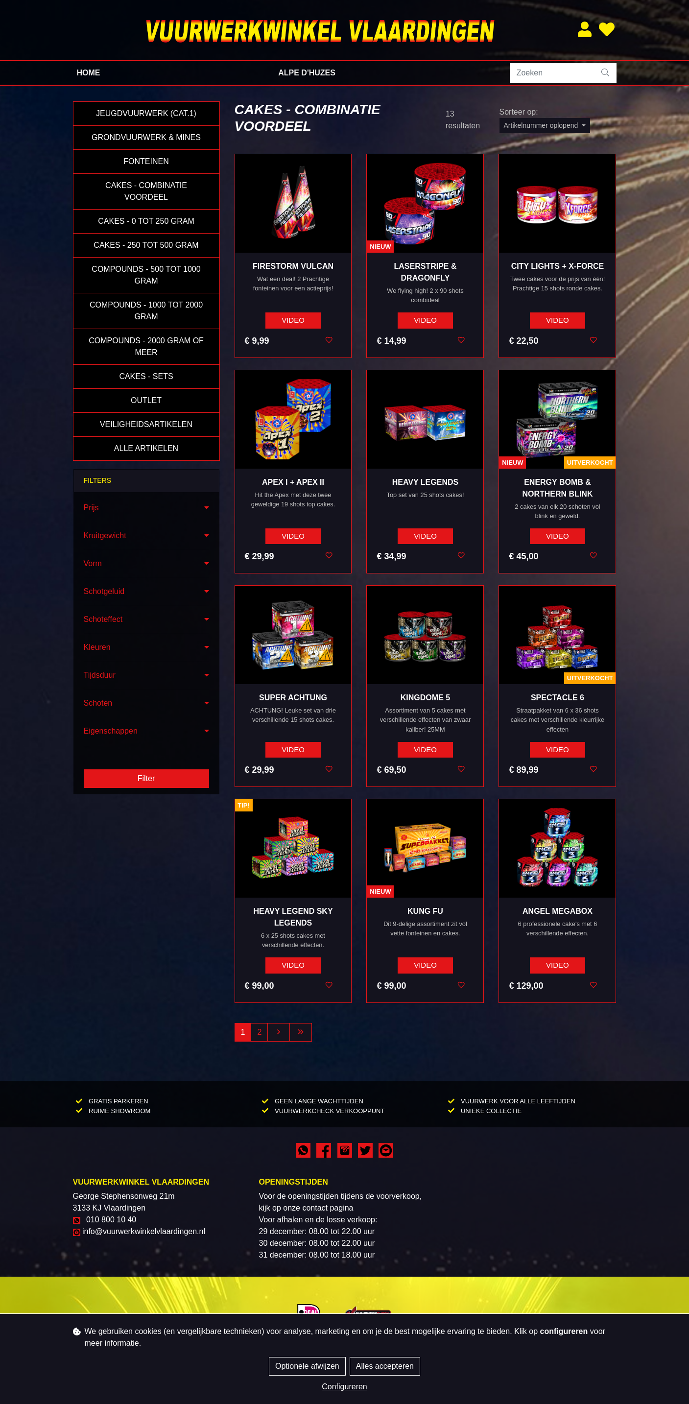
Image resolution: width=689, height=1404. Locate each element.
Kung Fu (425, 911)
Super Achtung (293, 697)
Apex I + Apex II (293, 482)
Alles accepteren (385, 1366)
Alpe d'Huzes (306, 73)
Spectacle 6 (557, 697)
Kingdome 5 (425, 697)
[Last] (300, 1032)
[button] (146, 508)
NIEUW (380, 246)
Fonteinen (145, 161)
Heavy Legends (425, 482)
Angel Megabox (558, 911)
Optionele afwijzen (307, 1366)
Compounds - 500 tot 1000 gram (146, 275)
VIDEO (293, 320)
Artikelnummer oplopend (542, 125)
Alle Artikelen (146, 448)
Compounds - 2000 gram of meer (146, 346)
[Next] (278, 1032)
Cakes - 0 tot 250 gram (146, 221)
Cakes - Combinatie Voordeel (146, 191)
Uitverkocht (590, 462)
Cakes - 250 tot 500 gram (146, 245)
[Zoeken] (552, 73)
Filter (146, 778)
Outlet (146, 400)
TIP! (244, 805)
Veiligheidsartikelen (146, 424)
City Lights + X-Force (557, 266)
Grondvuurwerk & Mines (146, 137)
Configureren (344, 1386)
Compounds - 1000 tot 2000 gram (146, 311)
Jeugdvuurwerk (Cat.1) (146, 113)
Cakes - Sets (146, 376)
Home (88, 73)
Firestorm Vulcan (293, 266)
